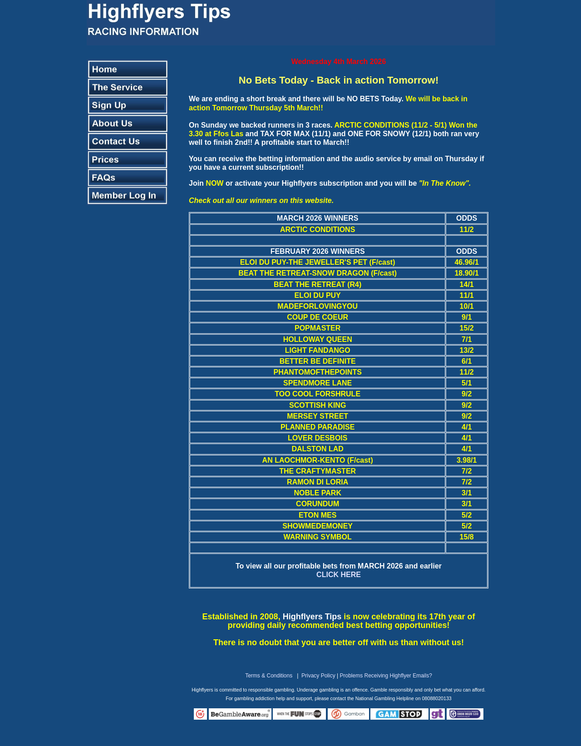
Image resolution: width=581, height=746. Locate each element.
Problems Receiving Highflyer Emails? (386, 675)
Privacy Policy (318, 675)
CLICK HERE (338, 574)
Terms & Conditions (268, 675)
